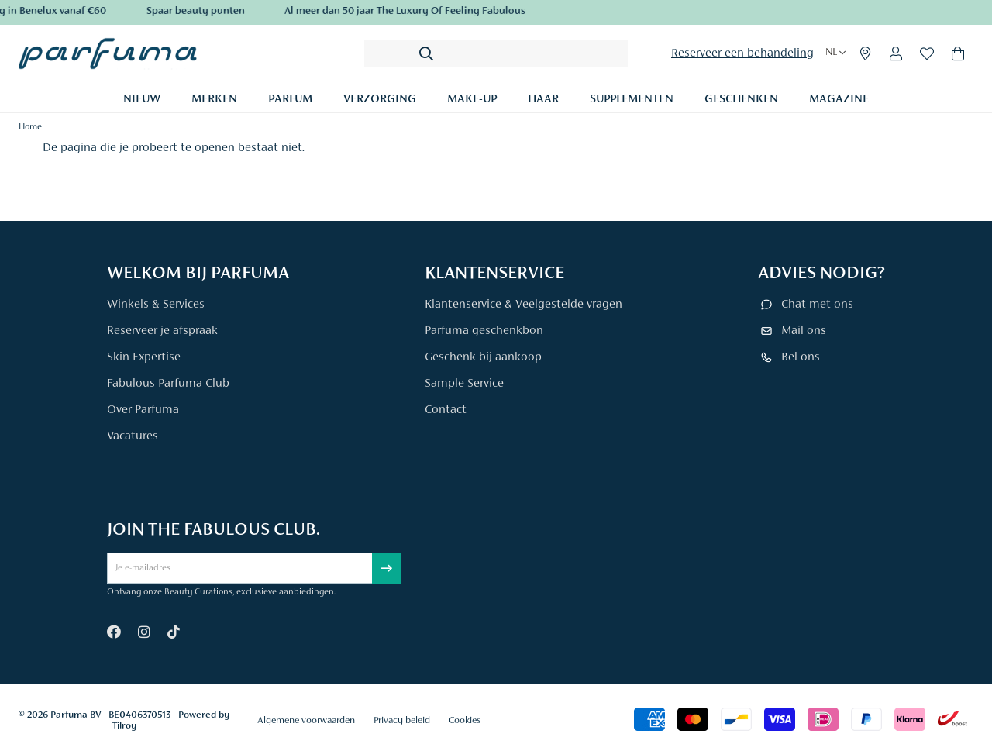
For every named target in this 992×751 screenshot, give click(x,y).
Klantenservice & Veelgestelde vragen (523, 304)
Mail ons (803, 331)
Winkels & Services (156, 304)
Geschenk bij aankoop (483, 357)
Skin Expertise (144, 357)
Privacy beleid (402, 720)
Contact (446, 410)
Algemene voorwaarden (306, 720)
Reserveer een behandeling (742, 53)
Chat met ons (817, 304)
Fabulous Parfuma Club (168, 383)
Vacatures (132, 436)
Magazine (839, 99)
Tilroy (124, 726)
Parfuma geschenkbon (484, 331)
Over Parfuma (143, 410)
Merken (214, 99)
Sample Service (464, 383)
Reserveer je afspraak (162, 331)
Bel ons (800, 357)
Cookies (464, 720)
